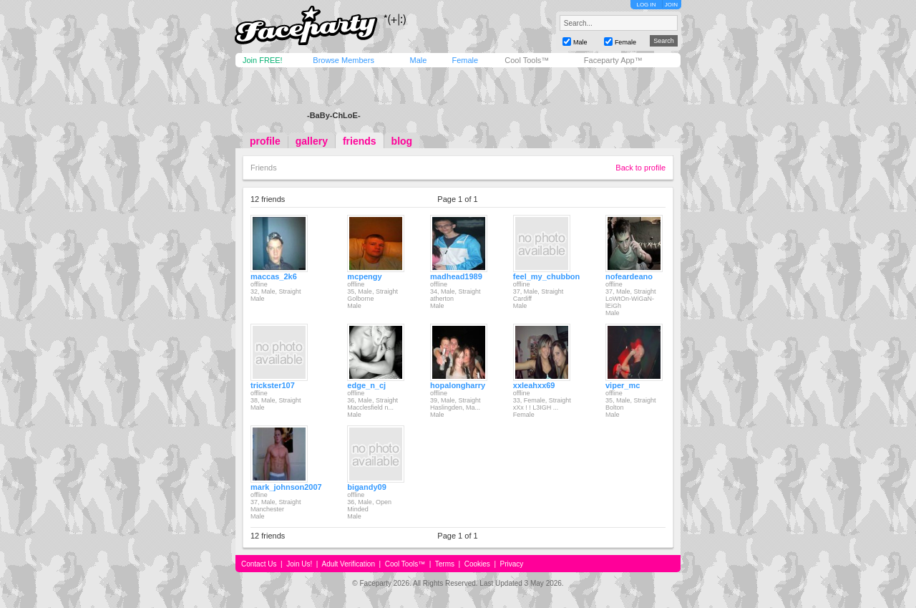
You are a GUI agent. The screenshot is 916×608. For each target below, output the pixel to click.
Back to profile (640, 167)
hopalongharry (457, 385)
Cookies (477, 564)
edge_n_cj (366, 385)
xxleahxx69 (534, 385)
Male (418, 60)
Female (465, 60)
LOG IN (646, 4)
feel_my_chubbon (546, 276)
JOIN (671, 4)
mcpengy (364, 276)
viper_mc (622, 385)
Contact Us (258, 564)
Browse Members (343, 60)
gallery (312, 141)
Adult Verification (348, 564)
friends (359, 141)
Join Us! (299, 564)
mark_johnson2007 (286, 487)
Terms (444, 564)
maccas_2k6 (273, 276)
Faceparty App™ (613, 60)
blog (402, 141)
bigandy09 (366, 487)
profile (265, 141)
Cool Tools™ (527, 60)
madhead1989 (456, 276)
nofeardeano (629, 276)
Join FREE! (263, 60)
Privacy (512, 564)
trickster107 (272, 385)
